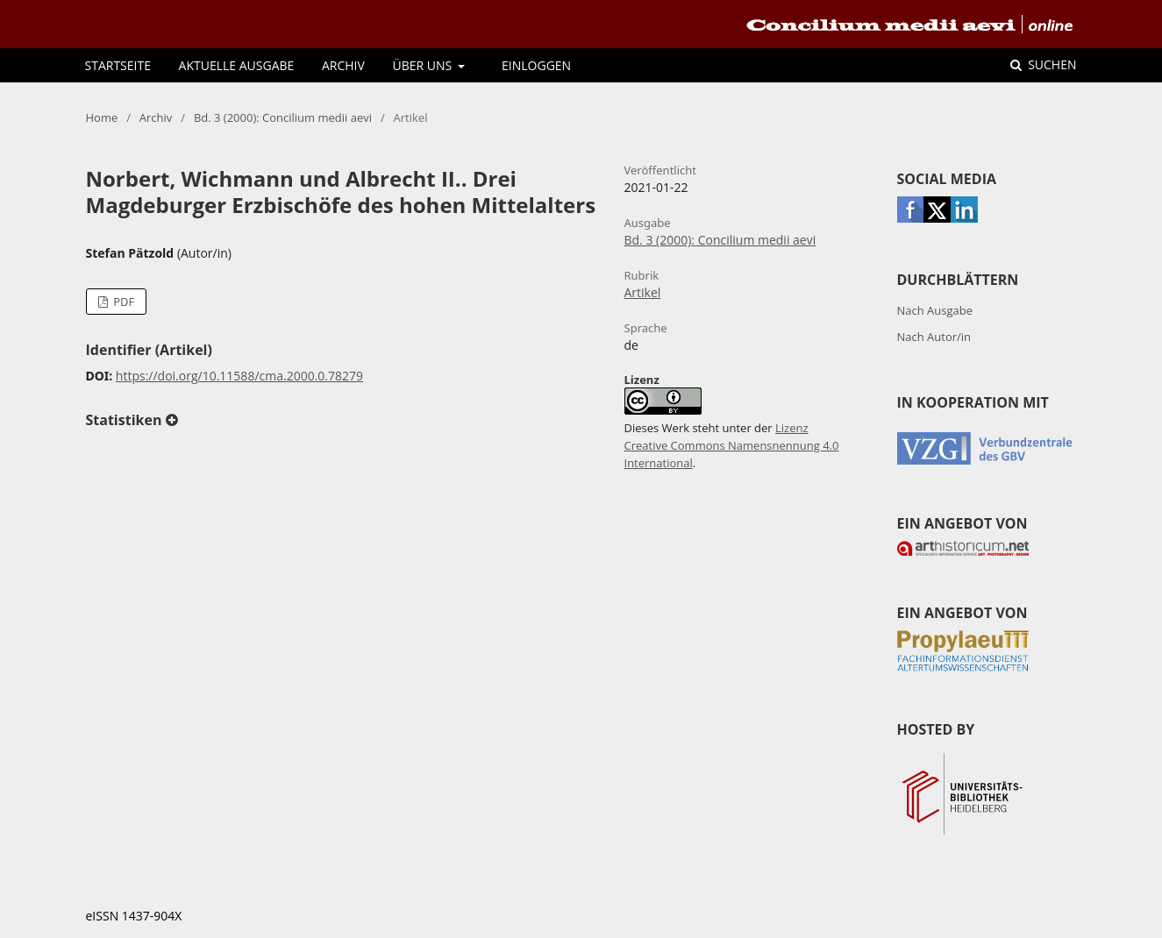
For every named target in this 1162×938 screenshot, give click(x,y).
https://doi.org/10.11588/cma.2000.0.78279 (239, 375)
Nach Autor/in (934, 337)
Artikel (642, 292)
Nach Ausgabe (935, 310)
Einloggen (536, 65)
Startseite (118, 65)
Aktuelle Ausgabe (237, 65)
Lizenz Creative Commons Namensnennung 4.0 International (731, 445)
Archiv (343, 65)
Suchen (1051, 64)
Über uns (424, 65)
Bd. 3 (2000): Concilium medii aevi (283, 117)
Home (102, 117)
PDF (122, 301)
